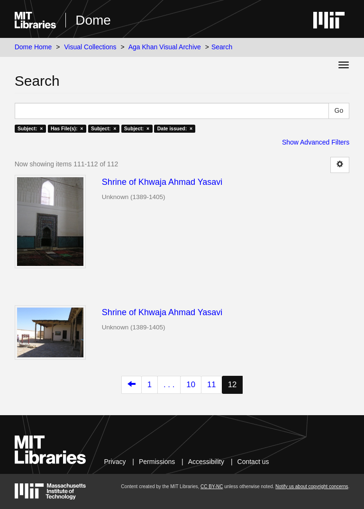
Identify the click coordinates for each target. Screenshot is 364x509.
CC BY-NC (211, 486)
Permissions (157, 461)
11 (211, 384)
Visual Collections (90, 47)
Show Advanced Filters (315, 142)
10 (190, 384)
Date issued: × (174, 128)
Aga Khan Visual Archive (164, 47)
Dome (93, 20)
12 (232, 384)
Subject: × (30, 128)
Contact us (253, 461)
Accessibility (206, 461)
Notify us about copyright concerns (311, 486)
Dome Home (33, 47)
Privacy (115, 461)
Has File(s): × (67, 128)
